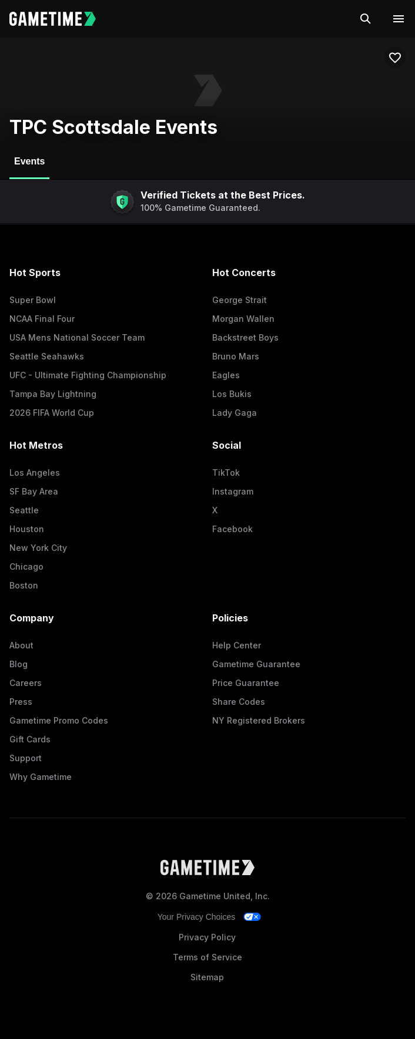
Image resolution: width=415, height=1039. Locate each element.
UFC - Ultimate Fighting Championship (87, 375)
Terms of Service (207, 957)
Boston (23, 585)
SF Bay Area (33, 491)
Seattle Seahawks (46, 356)
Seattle (24, 510)
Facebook (232, 529)
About (21, 645)
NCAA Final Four (42, 319)
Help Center (236, 645)
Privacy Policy (207, 937)
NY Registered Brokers (258, 720)
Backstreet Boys (245, 337)
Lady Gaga (234, 413)
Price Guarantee (245, 683)
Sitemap (207, 977)
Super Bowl (32, 300)
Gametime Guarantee (256, 664)
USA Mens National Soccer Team (77, 337)
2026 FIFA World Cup (51, 413)
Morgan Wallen (243, 319)
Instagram (232, 491)
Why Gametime (40, 777)
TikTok (226, 473)
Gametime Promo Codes (58, 720)
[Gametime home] (59, 19)
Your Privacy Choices (197, 917)
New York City (38, 548)
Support (25, 758)
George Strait (239, 300)
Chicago (26, 566)
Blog (18, 664)
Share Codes (238, 702)
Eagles (226, 375)
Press (20, 702)
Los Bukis (232, 394)
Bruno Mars (235, 356)
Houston (26, 529)
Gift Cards (30, 739)
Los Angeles (34, 473)
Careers (25, 683)
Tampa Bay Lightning (52, 394)
